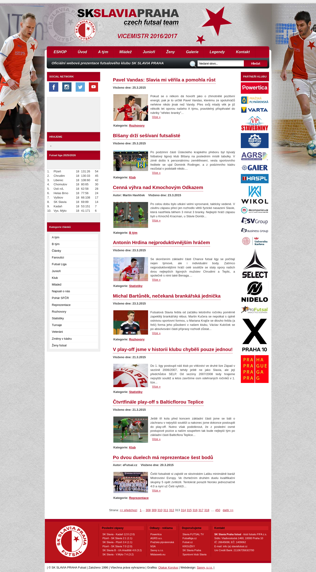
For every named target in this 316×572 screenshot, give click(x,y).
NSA (153, 546)
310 (159, 510)
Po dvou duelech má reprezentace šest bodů (163, 457)
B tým (55, 244)
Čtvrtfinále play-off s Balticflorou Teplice (158, 401)
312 (171, 510)
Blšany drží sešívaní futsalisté (146, 135)
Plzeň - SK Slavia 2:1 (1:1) (117, 538)
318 (206, 510)
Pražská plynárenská (162, 542)
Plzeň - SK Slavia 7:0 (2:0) (117, 546)
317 (201, 510)
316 (195, 510)
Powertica (155, 534)
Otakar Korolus (168, 567)
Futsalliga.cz (190, 538)
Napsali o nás (61, 291)
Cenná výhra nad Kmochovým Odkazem (158, 187)
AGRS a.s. (156, 538)
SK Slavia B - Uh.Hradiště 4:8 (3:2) (122, 550)
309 (154, 510)
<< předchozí (128, 510)
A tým (103, 52)
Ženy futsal (59, 345)
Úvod (82, 52)
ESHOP (60, 52)
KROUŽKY (189, 546)
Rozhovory (59, 311)
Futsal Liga (59, 264)
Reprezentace (61, 305)
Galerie (192, 52)
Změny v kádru (62, 338)
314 (183, 510)
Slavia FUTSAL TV (193, 534)
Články (56, 250)
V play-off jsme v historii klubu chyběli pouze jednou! (172, 349)
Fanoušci (58, 257)
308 (148, 510)
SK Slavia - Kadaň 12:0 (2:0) (118, 534)
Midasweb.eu (157, 554)
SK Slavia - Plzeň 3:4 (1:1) (117, 542)
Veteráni (57, 331)
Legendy (217, 52)
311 (165, 510)
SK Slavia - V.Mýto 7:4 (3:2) (118, 554)
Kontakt (243, 52)
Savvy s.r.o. (157, 550)
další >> (228, 510)
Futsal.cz (188, 542)
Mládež (125, 52)
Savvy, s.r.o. (205, 567)
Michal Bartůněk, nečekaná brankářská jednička (166, 295)
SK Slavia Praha (192, 550)
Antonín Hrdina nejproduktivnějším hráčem (161, 242)
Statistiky (58, 318)
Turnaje (57, 325)
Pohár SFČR (60, 298)
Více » (156, 117)
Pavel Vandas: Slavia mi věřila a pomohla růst (164, 79)
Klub (55, 278)
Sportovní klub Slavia (194, 554)
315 (189, 510)
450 (217, 510)
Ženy (170, 52)
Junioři (149, 52)
